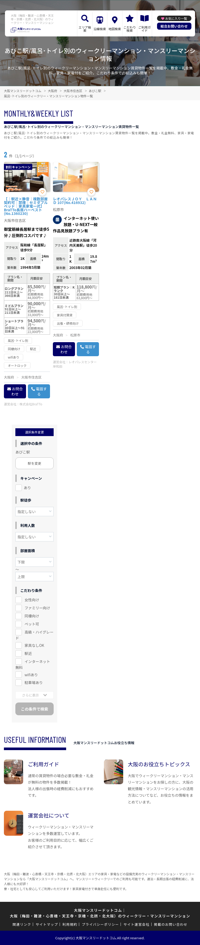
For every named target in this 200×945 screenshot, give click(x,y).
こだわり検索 (129, 29)
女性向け (31, 599)
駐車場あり (33, 682)
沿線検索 (99, 29)
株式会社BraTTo (31, 404)
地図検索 (114, 29)
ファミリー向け (37, 607)
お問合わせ (17, 391)
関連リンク (21, 924)
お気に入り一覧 (176, 18)
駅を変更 (34, 463)
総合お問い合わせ (174, 26)
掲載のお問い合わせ (171, 924)
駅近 (28, 653)
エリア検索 (85, 29)
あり (27, 487)
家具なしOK (34, 645)
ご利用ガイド (144, 29)
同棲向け (31, 615)
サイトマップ (47, 924)
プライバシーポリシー (100, 924)
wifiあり (31, 674)
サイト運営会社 (136, 924)
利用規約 (70, 924)
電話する (41, 391)
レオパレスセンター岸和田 (75, 364)
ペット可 (31, 624)
